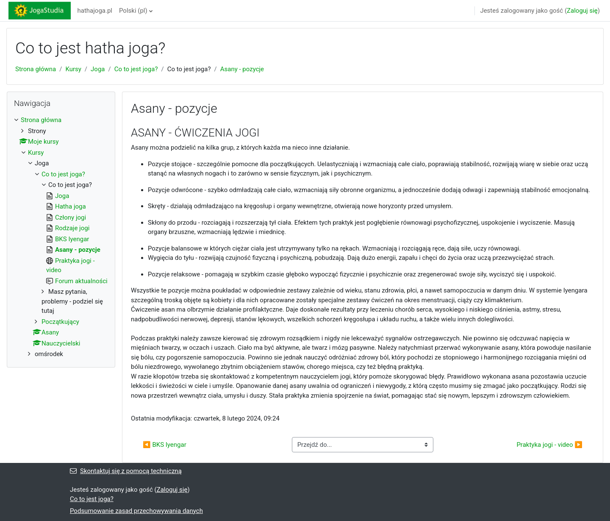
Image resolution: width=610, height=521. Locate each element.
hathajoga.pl (95, 10)
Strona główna (35, 69)
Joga (98, 69)
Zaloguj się (582, 10)
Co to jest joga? (136, 69)
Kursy (73, 69)
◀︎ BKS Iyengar (164, 445)
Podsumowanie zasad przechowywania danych (136, 511)
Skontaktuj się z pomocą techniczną (126, 471)
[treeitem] (61, 237)
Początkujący (60, 322)
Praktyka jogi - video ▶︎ (549, 445)
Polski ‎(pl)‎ (133, 10)
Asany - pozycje (242, 69)
